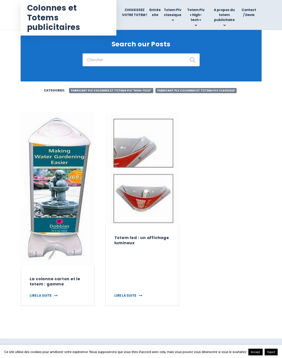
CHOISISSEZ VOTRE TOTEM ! (134, 12)
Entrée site (155, 12)
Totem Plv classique (172, 12)
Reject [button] (271, 352)
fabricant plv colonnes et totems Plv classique (196, 90)
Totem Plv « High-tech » (195, 15)
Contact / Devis (249, 12)
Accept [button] (255, 352)
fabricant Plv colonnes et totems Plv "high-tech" (111, 90)
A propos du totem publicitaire (224, 15)
